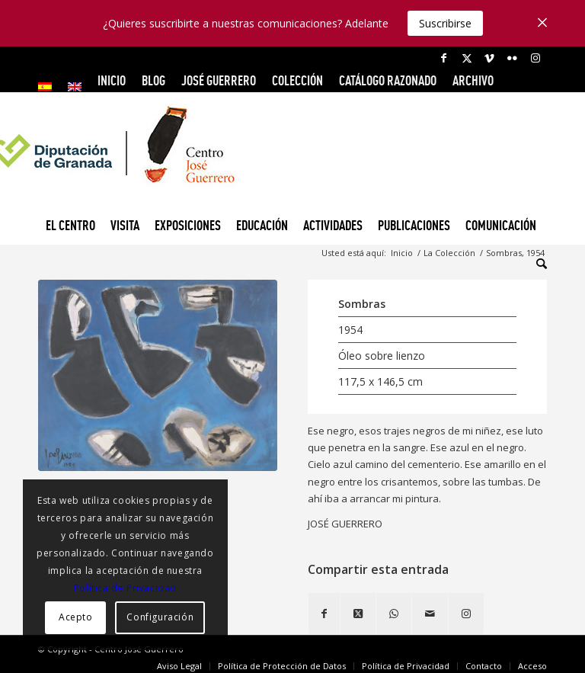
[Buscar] (538, 264)
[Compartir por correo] (430, 613)
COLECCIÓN (297, 80)
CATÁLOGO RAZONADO (387, 80)
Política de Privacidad (125, 588)
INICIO (112, 80)
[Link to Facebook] (444, 57)
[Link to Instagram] (535, 57)
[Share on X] (358, 613)
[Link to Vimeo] (489, 57)
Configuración (159, 617)
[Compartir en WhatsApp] (393, 613)
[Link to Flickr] (512, 57)
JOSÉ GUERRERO (218, 80)
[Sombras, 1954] (157, 375)
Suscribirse (445, 23)
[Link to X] (467, 57)
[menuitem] (49, 87)
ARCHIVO (473, 80)
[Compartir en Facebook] (324, 613)
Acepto (76, 617)
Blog (153, 80)
